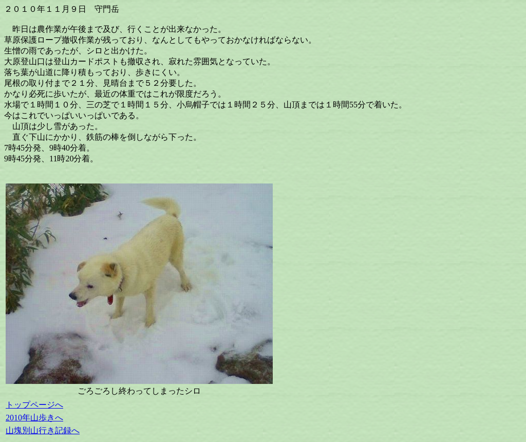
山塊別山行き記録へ (43, 430)
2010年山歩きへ (34, 417)
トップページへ (34, 404)
